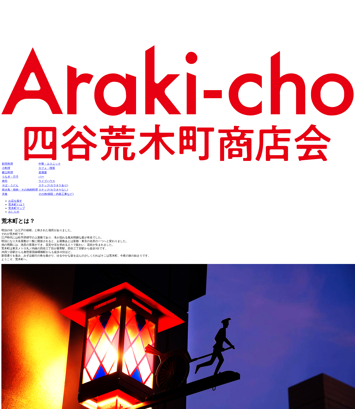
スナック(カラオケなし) (53, 189)
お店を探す (15, 200)
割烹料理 (7, 163)
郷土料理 (7, 172)
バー (41, 176)
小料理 (6, 168)
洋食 (4, 194)
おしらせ (13, 211)
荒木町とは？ (16, 204)
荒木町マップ (16, 208)
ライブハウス (47, 181)
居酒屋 (43, 172)
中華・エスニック (50, 163)
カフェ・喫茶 (47, 168)
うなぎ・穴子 (10, 176)
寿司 (4, 181)
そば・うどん (10, 185)
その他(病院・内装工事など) (56, 194)
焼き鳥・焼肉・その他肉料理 (20, 189)
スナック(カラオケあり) (53, 185)
